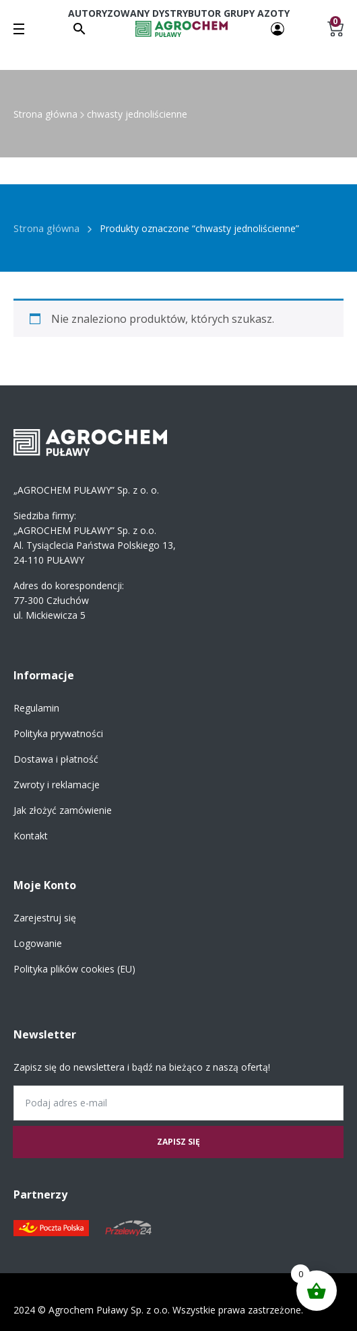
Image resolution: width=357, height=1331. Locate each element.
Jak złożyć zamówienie (62, 810)
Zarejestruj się (44, 917)
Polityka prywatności (58, 733)
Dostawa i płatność (55, 759)
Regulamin (36, 707)
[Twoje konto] (277, 28)
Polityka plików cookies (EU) (74, 968)
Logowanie (37, 943)
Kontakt (30, 835)
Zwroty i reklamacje (56, 784)
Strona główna (45, 114)
